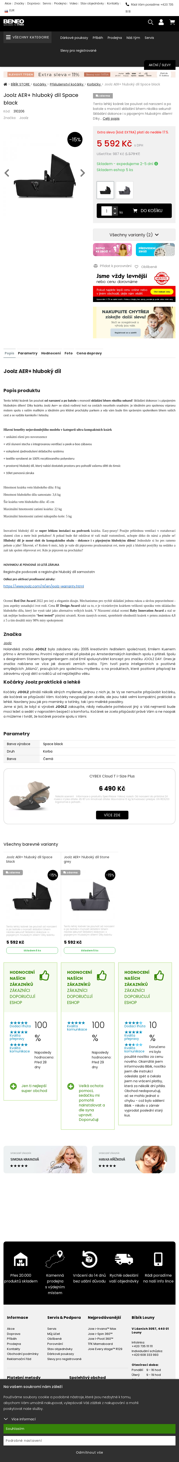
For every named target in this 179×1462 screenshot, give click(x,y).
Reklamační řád (19, 1357)
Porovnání (55, 1342)
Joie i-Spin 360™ (100, 1332)
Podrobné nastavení (24, 1440)
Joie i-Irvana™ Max (102, 1326)
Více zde (112, 813)
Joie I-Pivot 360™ (100, 1337)
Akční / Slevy (160, 65)
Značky (19, 3)
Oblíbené (54, 1337)
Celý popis (111, 118)
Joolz (23, 117)
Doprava (33, 3)
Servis (47, 3)
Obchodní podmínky (22, 1352)
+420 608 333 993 (145, 1352)
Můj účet (53, 1332)
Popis (9, 351)
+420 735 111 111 (142, 1344)
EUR (9, 11)
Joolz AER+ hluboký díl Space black (30, 857)
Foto (68, 351)
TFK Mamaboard (100, 1342)
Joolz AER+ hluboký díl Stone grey (87, 857)
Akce (8, 3)
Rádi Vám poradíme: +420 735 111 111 (149, 8)
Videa (73, 3)
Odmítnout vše (89, 1452)
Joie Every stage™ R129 (105, 1347)
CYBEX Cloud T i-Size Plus (112, 774)
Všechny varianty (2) (134, 235)
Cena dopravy (88, 351)
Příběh (98, 37)
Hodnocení (50, 351)
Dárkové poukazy (74, 37)
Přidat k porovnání (112, 264)
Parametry (27, 351)
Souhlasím (15, 1428)
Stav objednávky (92, 3)
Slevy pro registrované (78, 50)
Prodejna (60, 3)
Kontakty (113, 3)
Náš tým (133, 37)
